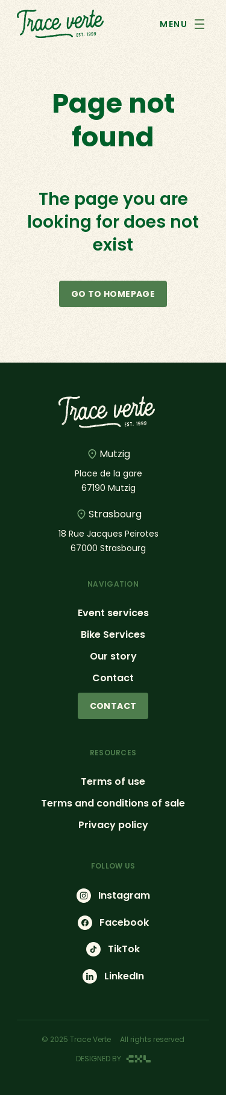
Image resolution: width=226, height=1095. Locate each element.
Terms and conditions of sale (113, 803)
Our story (113, 656)
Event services (113, 613)
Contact (113, 678)
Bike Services (113, 634)
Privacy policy (113, 825)
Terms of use (113, 781)
